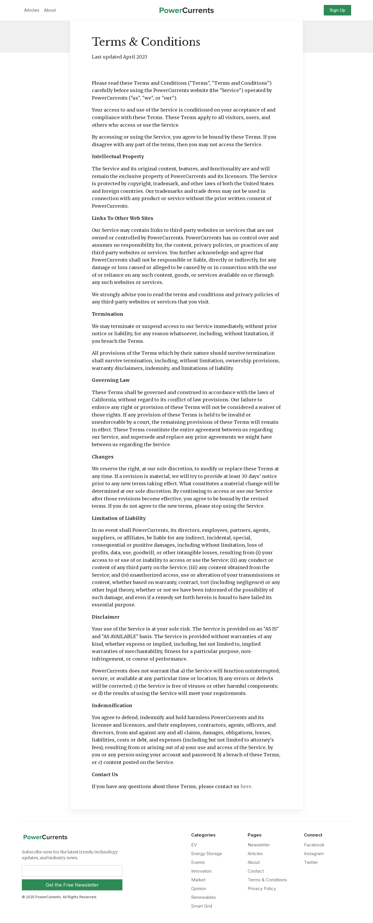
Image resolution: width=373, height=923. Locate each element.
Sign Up (337, 10)
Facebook (314, 845)
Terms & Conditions (267, 880)
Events (198, 862)
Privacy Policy (262, 888)
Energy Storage (206, 853)
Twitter (311, 862)
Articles (31, 10)
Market (198, 880)
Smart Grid (201, 906)
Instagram (314, 853)
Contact (256, 871)
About (50, 10)
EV (194, 845)
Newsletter (259, 845)
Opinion (198, 888)
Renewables (203, 897)
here (245, 786)
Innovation (201, 871)
